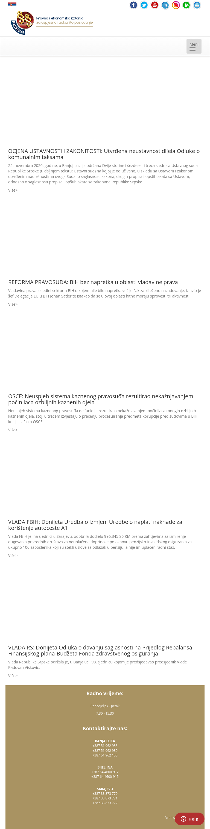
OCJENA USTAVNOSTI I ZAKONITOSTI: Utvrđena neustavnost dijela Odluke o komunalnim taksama (104, 154)
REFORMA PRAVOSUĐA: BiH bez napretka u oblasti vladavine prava (93, 282)
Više (11, 190)
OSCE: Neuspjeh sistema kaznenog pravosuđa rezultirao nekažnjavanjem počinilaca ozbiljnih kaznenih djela (100, 399)
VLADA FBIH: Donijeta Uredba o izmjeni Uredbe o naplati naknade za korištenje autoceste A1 (95, 525)
